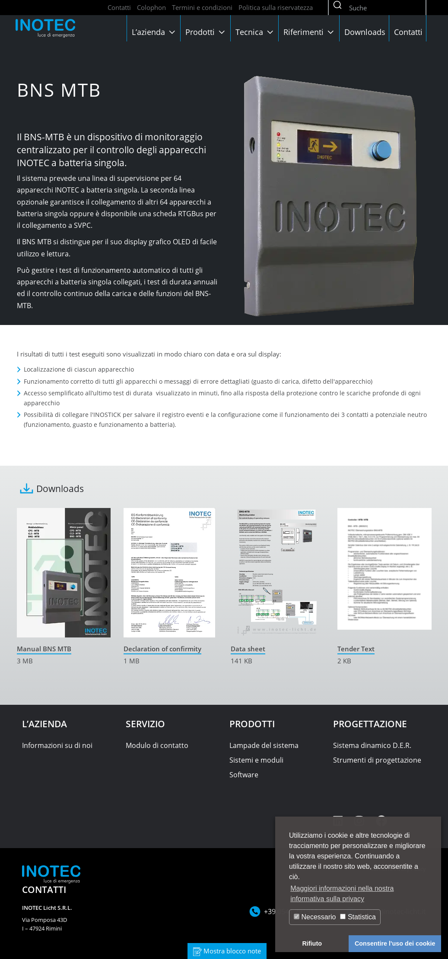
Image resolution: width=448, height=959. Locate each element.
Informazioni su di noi (57, 745)
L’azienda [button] (154, 32)
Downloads (364, 32)
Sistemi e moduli (256, 760)
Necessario (315, 917)
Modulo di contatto (157, 745)
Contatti (119, 7)
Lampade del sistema (264, 745)
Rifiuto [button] (312, 943)
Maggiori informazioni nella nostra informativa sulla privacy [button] (342, 893)
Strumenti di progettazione (377, 760)
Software (243, 774)
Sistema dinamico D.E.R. (372, 745)
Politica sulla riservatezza (275, 7)
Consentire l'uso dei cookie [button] (395, 943)
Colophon (151, 7)
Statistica (357, 917)
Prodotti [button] (206, 32)
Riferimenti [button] (309, 32)
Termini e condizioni (202, 7)
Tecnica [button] (255, 32)
